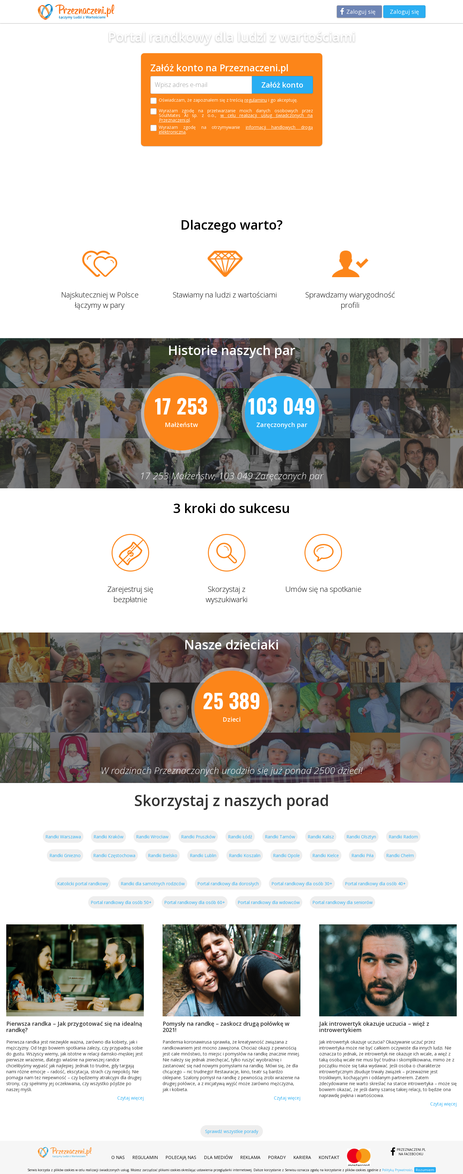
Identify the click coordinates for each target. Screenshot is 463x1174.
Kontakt (329, 1157)
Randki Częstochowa (114, 855)
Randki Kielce (325, 855)
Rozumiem (425, 1169)
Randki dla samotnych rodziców (153, 884)
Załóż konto (282, 84)
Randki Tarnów (280, 837)
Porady (277, 1157)
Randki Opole (286, 855)
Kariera (302, 1157)
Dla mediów (218, 1157)
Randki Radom (403, 837)
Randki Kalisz (321, 837)
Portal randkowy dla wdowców (269, 902)
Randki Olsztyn (361, 837)
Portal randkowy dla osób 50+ (121, 902)
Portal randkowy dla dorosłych (228, 884)
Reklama (250, 1157)
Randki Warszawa (63, 837)
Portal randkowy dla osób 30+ (301, 884)
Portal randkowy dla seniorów (342, 902)
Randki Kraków (108, 837)
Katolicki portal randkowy (82, 884)
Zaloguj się (360, 11)
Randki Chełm (400, 855)
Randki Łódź (240, 837)
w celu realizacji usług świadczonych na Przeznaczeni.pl (236, 117)
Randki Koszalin (244, 855)
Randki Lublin (203, 855)
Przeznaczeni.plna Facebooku (411, 1151)
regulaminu (255, 100)
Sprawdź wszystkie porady (231, 1131)
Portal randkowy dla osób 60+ (194, 902)
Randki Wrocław (152, 837)
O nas (118, 1157)
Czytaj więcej (130, 1098)
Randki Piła (362, 855)
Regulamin (145, 1157)
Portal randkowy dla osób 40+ (375, 884)
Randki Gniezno (65, 855)
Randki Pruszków (198, 837)
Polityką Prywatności (397, 1170)
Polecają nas (180, 1157)
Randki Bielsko (162, 855)
